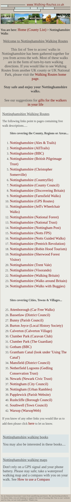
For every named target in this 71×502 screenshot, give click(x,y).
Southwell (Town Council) (29, 405)
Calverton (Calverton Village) (31, 331)
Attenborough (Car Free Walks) (32, 310)
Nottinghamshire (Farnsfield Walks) (35, 196)
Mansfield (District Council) (30, 363)
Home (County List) (32, 30)
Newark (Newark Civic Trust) (31, 379)
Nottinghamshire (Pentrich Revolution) (37, 244)
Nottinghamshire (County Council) (34, 185)
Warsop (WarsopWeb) (25, 410)
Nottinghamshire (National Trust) (33, 222)
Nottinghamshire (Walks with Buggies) (37, 286)
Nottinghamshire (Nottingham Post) (35, 228)
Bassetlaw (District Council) (30, 315)
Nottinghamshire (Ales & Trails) (33, 143)
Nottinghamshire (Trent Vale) (30, 265)
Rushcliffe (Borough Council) (31, 400)
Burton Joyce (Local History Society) (36, 326)
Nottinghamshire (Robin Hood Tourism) (38, 249)
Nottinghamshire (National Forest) (34, 217)
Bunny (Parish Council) (26, 320)
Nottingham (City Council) (29, 384)
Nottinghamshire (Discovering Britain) (37, 190)
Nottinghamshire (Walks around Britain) (38, 281)
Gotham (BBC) (21, 347)
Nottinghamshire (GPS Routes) (32, 201)
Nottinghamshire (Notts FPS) (30, 233)
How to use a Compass (33, 479)
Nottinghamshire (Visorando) (30, 270)
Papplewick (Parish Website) (30, 395)
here (31, 423)
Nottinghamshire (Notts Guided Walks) (37, 238)
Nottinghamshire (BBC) (27, 153)
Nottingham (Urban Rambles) (31, 389)
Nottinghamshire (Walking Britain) (34, 275)
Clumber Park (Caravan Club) (31, 336)
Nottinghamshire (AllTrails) (29, 148)
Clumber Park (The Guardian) (31, 341)
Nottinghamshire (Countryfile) (31, 180)
